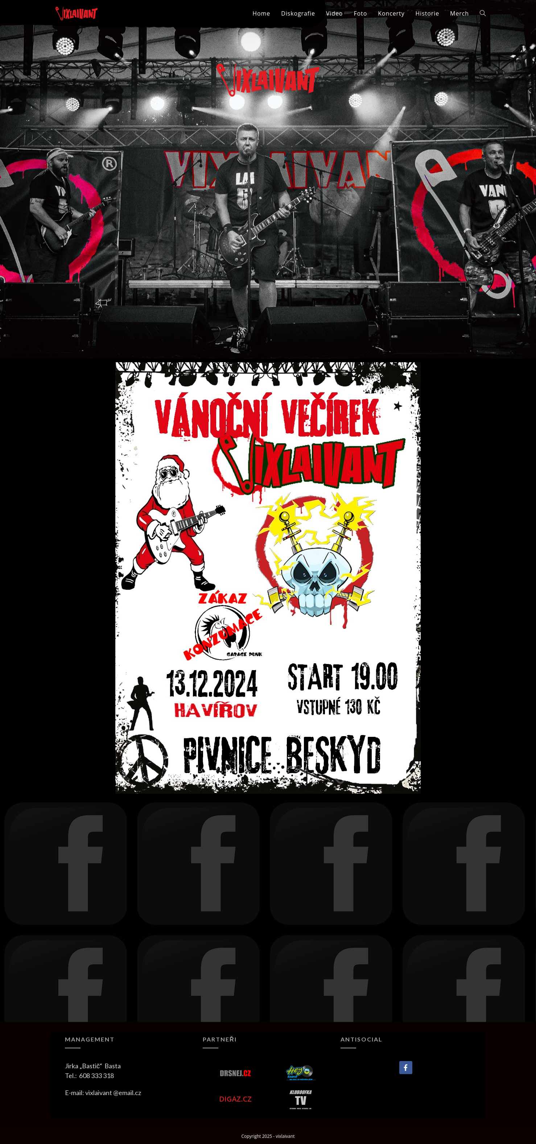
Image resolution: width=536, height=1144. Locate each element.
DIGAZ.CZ (235, 1099)
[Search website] (482, 13)
